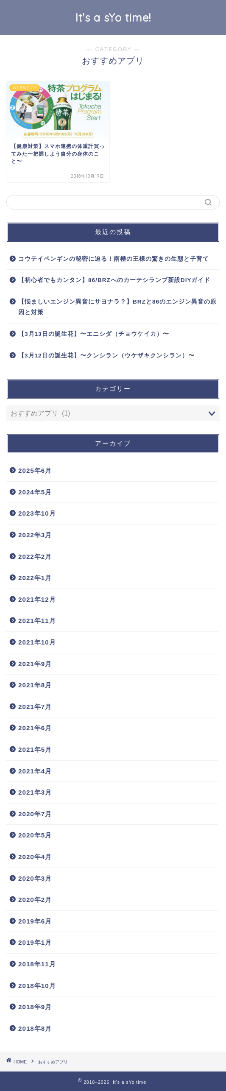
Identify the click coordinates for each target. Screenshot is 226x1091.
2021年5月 (35, 749)
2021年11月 (37, 620)
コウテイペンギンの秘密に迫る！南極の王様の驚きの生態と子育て (113, 259)
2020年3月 (35, 878)
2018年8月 (35, 1028)
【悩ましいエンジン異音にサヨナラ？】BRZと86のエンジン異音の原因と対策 (117, 307)
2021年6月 (35, 727)
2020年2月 (35, 899)
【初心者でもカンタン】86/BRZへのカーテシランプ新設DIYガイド (114, 280)
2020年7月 (35, 814)
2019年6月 (35, 921)
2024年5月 (35, 492)
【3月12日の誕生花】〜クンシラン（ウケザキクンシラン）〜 (106, 355)
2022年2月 (35, 556)
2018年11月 (37, 964)
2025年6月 (35, 470)
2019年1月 (35, 942)
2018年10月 (37, 985)
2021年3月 (35, 792)
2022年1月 (35, 577)
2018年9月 (35, 1006)
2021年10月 (37, 642)
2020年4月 (35, 856)
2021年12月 (37, 599)
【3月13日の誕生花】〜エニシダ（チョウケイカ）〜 (93, 334)
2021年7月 (35, 706)
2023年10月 (37, 513)
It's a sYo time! (113, 17)
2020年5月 (35, 835)
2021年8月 (35, 685)
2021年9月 (35, 663)
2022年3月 (35, 535)
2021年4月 (35, 771)
